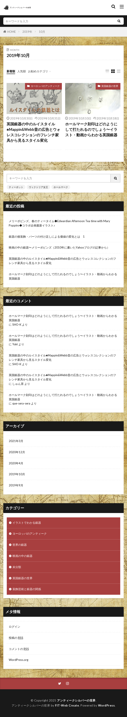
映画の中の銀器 (22, 556)
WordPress (106, 705)
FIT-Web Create (67, 705)
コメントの (19, 649)
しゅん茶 (18, 383)
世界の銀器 (20, 544)
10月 (42, 31)
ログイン (14, 626)
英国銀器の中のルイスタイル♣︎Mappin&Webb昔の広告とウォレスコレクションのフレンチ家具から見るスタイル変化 (33, 132)
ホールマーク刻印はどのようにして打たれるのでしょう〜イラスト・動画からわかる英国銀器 (91, 129)
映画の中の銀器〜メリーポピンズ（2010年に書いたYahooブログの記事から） (59, 247)
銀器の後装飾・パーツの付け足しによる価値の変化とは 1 (47, 236)
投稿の (16, 637)
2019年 (27, 31)
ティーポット (16, 187)
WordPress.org (18, 660)
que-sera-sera (21, 403)
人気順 (21, 71)
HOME (11, 31)
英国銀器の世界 (109, 86)
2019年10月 (17, 474)
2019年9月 (16, 485)
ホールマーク (61, 187)
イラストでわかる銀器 (27, 522)
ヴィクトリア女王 (38, 187)
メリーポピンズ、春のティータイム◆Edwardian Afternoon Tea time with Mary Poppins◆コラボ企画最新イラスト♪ (59, 223)
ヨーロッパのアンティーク (45, 86)
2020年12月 (17, 452)
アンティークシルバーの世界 (76, 700)
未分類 (17, 567)
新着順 (11, 71)
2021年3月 (16, 441)
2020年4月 (16, 463)
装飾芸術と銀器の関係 (27, 589)
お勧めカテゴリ (38, 71)
